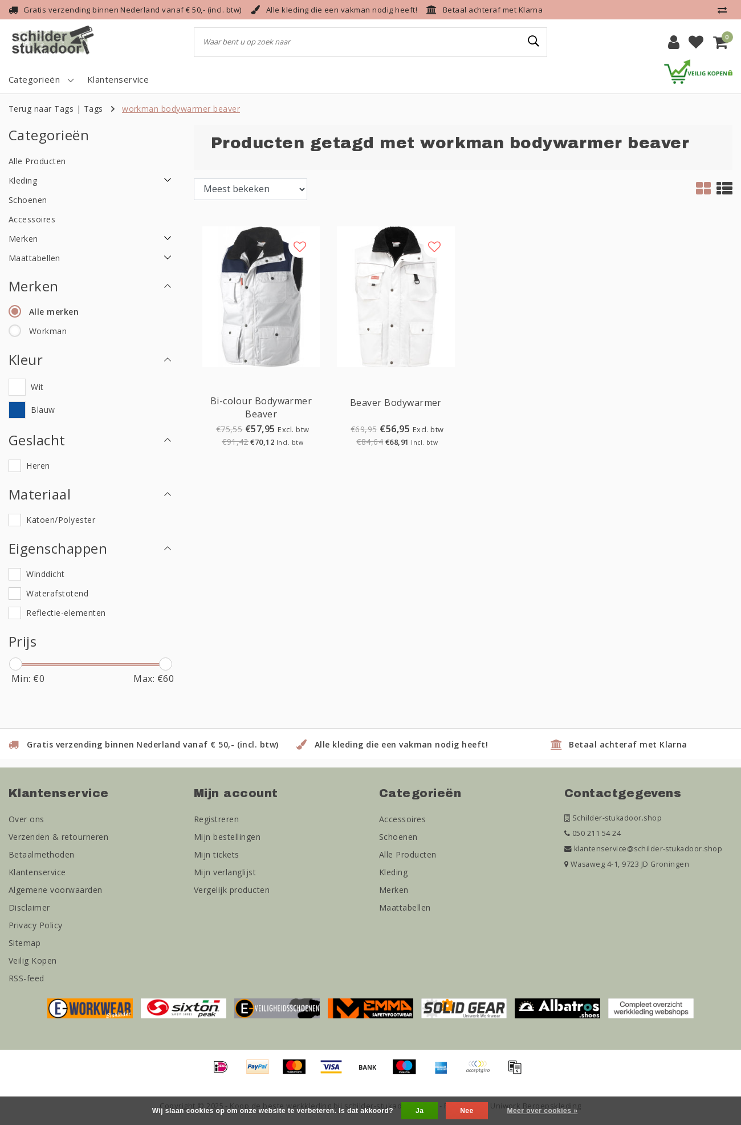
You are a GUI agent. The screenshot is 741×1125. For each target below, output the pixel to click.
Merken (394, 889)
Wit (37, 386)
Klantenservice (37, 872)
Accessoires (402, 819)
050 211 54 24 (592, 833)
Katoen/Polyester (60, 519)
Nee (466, 1111)
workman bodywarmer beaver (181, 108)
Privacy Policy (36, 925)
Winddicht (45, 573)
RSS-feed (26, 978)
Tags (93, 108)
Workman (48, 331)
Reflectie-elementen (65, 612)
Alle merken (54, 311)
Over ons (26, 819)
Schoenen (398, 836)
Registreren (216, 819)
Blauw (43, 409)
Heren (38, 465)
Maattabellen (405, 907)
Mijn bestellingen (227, 836)
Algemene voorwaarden (56, 889)
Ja (420, 1111)
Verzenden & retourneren (58, 836)
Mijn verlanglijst (225, 872)
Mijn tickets (216, 854)
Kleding (393, 872)
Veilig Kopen (33, 960)
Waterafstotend (57, 593)
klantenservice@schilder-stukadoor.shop (643, 849)
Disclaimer (29, 907)
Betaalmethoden (42, 854)
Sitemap (24, 942)
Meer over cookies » (542, 1111)
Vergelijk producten (232, 889)
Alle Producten (408, 854)
